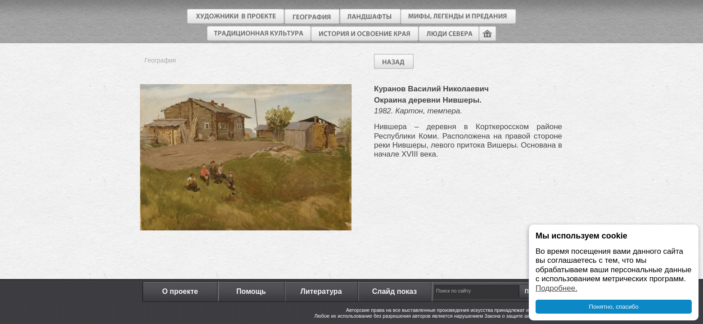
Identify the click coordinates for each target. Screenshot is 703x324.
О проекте (180, 291)
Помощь (251, 291)
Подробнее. (556, 288)
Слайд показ (394, 291)
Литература (321, 291)
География (160, 60)
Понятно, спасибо (613, 306)
